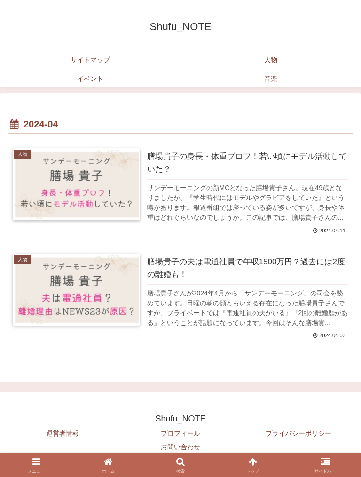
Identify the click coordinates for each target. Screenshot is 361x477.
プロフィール (180, 433)
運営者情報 (62, 433)
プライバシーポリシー (298, 433)
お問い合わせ (180, 447)
